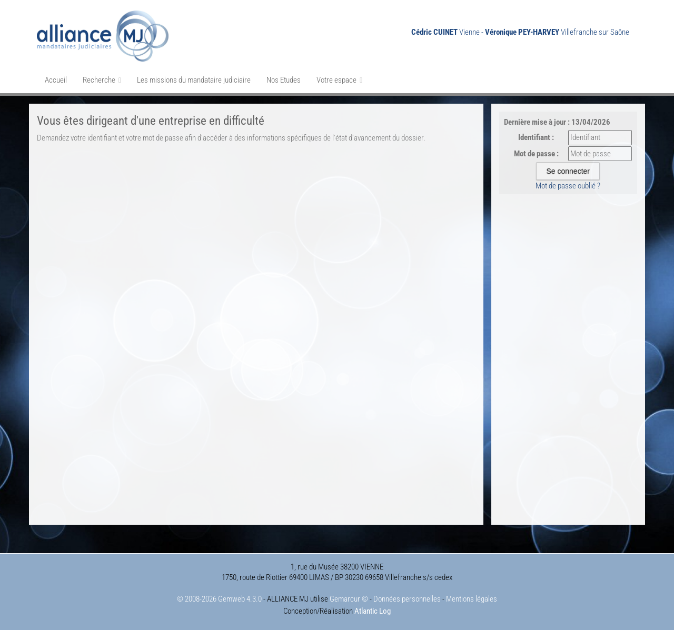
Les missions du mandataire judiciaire (194, 80)
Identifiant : (536, 137)
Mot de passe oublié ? (568, 186)
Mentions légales (471, 599)
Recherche (102, 80)
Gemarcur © (349, 599)
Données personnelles (407, 599)
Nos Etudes (283, 80)
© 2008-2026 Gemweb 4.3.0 (219, 599)
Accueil (56, 80)
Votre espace (339, 80)
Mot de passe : (536, 153)
